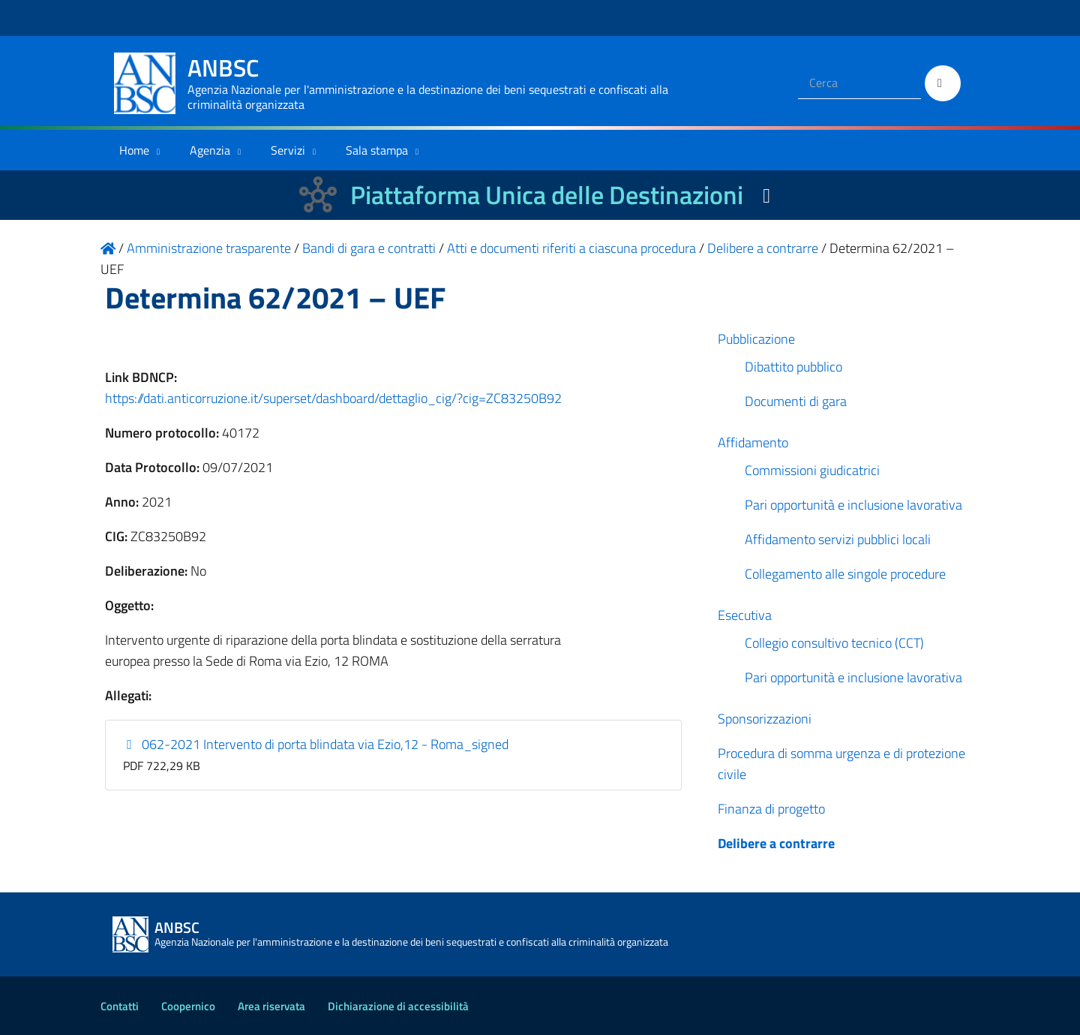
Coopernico (188, 1006)
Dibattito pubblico (793, 367)
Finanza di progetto (771, 809)
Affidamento (753, 442)
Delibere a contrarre (776, 843)
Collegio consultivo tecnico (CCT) (834, 643)
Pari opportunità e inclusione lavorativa (853, 505)
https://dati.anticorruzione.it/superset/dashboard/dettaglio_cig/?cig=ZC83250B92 (333, 398)
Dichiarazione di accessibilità (398, 1006)
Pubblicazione (756, 339)
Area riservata (271, 1006)
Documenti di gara (796, 401)
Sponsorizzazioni (765, 719)
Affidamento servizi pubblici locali (838, 539)
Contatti (119, 1006)
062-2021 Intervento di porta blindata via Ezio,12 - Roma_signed (316, 744)
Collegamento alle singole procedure (845, 574)
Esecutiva (745, 615)
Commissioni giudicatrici (812, 470)
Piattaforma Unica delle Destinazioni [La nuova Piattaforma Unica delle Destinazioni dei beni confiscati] (546, 195)
